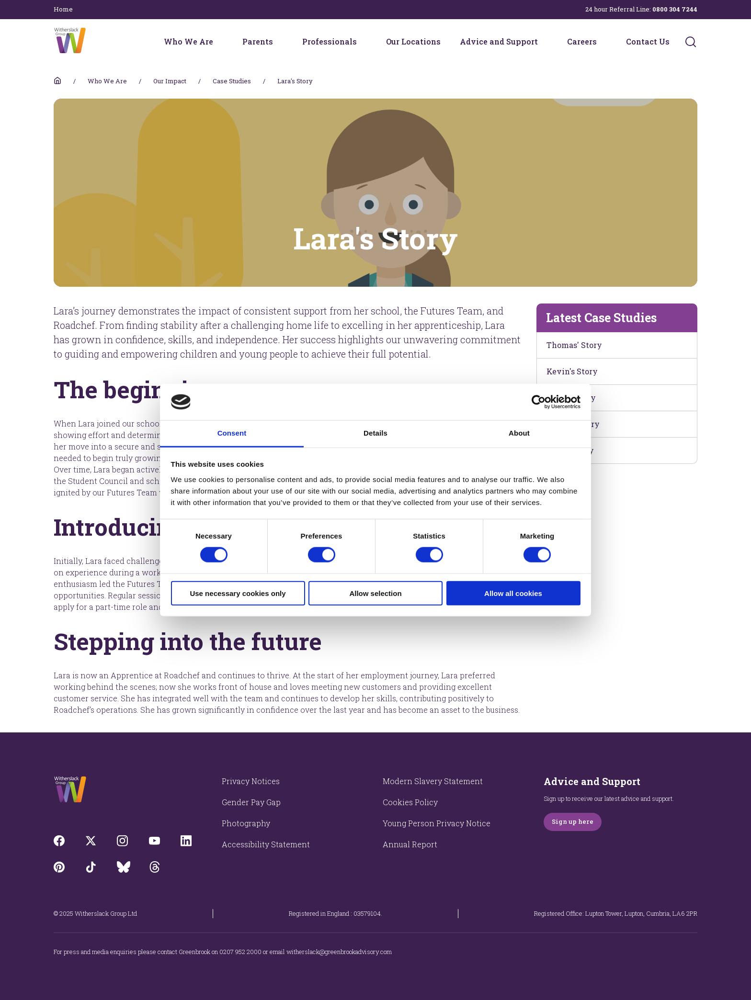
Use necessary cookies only (237, 593)
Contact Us (648, 41)
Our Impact (169, 81)
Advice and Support (499, 41)
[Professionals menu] (363, 41)
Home (63, 9)
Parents (257, 41)
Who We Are (188, 41)
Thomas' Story (574, 345)
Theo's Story (570, 450)
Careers (582, 41)
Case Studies (232, 81)
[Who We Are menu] (219, 41)
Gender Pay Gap (251, 802)
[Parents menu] (279, 41)
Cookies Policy (410, 802)
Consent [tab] (232, 433)
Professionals (329, 41)
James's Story (573, 424)
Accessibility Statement (266, 844)
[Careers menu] (603, 41)
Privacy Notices (251, 781)
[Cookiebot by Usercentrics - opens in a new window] (538, 402)
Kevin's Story (572, 371)
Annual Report (410, 844)
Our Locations (413, 41)
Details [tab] (375, 433)
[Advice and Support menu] (544, 41)
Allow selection (375, 593)
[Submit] (690, 41)
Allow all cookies (513, 593)
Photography (246, 823)
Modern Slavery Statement (433, 781)
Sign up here (572, 821)
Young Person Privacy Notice (436, 823)
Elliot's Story (571, 398)
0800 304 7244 (674, 9)
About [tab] (519, 433)
